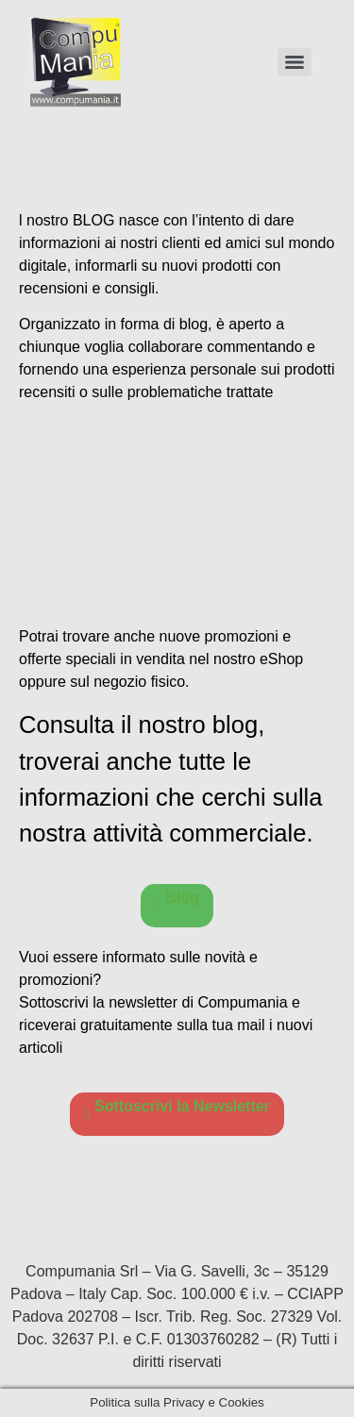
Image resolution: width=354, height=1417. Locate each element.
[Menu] (295, 62)
